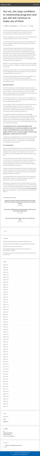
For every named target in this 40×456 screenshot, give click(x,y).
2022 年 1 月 (5, 361)
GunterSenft (5, 416)
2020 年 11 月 (6, 394)
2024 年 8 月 (5, 284)
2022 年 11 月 (6, 336)
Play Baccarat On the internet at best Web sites (12, 246)
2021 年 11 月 (6, 366)
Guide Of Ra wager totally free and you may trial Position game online (17, 241)
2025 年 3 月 (5, 267)
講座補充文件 (5, 421)
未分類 (31, 26)
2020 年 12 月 (6, 391)
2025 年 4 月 (5, 264)
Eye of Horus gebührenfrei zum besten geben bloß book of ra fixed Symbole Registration (20, 210)
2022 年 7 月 (5, 346)
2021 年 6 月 (5, 379)
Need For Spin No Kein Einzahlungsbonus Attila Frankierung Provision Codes (18, 244)
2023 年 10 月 (6, 309)
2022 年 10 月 (6, 339)
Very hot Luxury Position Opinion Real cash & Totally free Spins (20, 219)
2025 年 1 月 (5, 272)
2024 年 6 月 (5, 289)
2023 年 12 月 (6, 304)
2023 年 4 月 (5, 324)
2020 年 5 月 (5, 403)
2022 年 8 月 (5, 344)
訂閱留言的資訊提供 (7, 434)
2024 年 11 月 (6, 277)
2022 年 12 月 (6, 334)
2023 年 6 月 (5, 319)
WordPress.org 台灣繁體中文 (9, 436)
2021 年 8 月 (5, 374)
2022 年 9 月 (5, 341)
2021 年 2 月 (5, 386)
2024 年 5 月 (5, 292)
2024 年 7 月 (5, 287)
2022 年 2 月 (5, 359)
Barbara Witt (6, 4)
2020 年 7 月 (5, 399)
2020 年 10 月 (6, 396)
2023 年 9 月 (5, 312)
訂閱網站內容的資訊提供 (8, 433)
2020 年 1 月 (5, 406)
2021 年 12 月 (6, 364)
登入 (4, 431)
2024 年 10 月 (6, 279)
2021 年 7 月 (5, 376)
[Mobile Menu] (36, 4)
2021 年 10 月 (6, 369)
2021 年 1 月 (5, 389)
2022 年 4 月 (5, 354)
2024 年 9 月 (5, 282)
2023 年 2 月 (5, 329)
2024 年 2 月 (5, 299)
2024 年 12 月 (6, 274)
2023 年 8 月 (5, 314)
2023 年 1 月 (5, 331)
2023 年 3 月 (5, 326)
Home (5, 447)
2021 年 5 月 (5, 381)
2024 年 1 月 (5, 302)
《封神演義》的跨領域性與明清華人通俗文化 (13, 445)
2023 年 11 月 (6, 307)
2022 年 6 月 (5, 349)
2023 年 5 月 (5, 322)
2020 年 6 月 (5, 401)
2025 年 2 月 (5, 269)
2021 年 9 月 (5, 371)
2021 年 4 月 (5, 384)
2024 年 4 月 (5, 294)
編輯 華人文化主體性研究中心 (11, 26)
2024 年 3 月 (5, 297)
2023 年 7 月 (5, 317)
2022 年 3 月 (5, 356)
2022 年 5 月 (5, 351)
